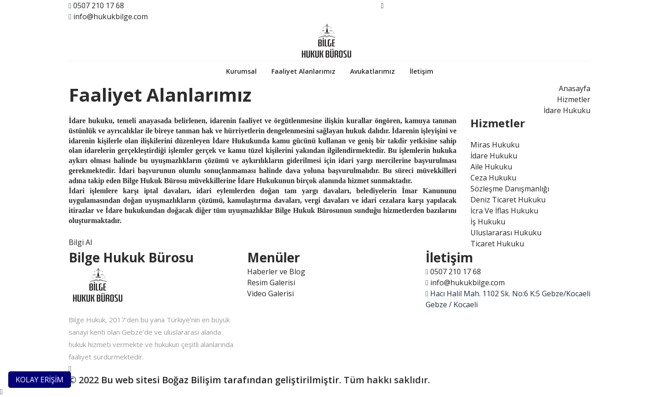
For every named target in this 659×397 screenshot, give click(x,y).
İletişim (421, 71)
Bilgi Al (80, 242)
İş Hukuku (487, 222)
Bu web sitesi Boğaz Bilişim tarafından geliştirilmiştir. (221, 380)
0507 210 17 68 (98, 5)
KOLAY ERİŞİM (40, 380)
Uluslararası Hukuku (505, 233)
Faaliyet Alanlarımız (303, 71)
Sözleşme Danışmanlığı (509, 189)
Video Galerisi (270, 293)
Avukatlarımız (372, 71)
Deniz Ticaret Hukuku (508, 200)
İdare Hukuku (567, 110)
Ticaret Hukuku (497, 244)
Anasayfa (574, 88)
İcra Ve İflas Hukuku (504, 211)
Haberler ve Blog (276, 271)
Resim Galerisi (271, 282)
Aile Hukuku (491, 167)
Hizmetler (573, 99)
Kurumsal (241, 71)
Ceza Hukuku (493, 178)
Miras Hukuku (494, 145)
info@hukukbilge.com (110, 16)
